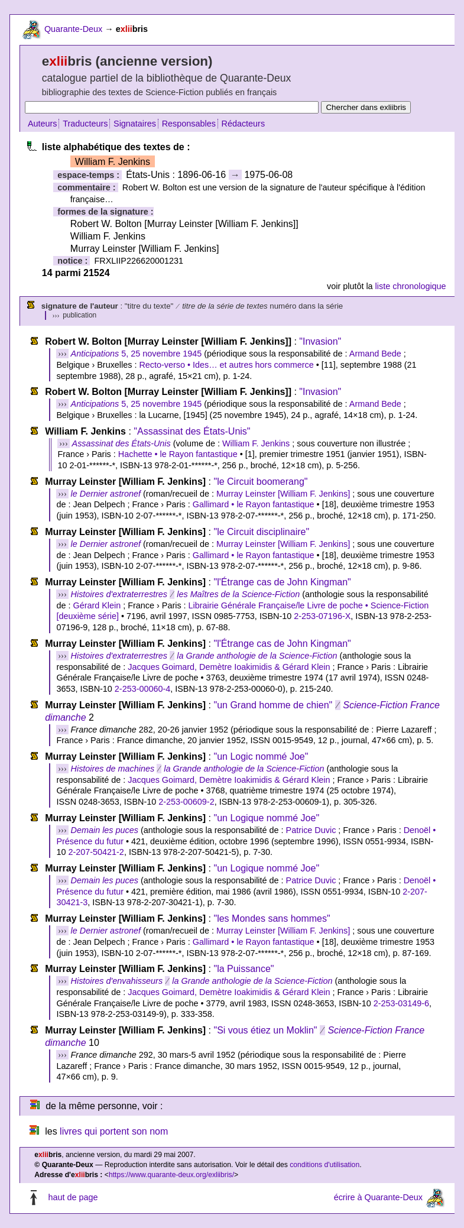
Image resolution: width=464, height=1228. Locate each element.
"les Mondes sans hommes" (271, 918)
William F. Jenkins (256, 443)
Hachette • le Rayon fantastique (178, 454)
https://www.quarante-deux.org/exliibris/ (171, 1175)
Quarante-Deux (73, 29)
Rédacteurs (243, 123)
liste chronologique (410, 286)
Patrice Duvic (311, 830)
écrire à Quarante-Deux (378, 1197)
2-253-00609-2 (186, 801)
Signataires (134, 123)
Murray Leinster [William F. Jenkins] (283, 493)
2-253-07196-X (322, 616)
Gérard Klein (97, 605)
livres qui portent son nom (114, 1131)
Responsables (189, 123)
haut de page (73, 1197)
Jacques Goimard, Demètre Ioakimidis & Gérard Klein (229, 667)
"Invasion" (320, 341)
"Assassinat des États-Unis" (192, 431)
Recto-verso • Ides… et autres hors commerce (226, 365)
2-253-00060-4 (142, 689)
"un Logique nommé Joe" (266, 818)
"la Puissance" (243, 969)
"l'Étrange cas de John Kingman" (282, 582)
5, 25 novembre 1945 (136, 353)
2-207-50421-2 (96, 852)
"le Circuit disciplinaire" (261, 532)
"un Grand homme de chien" (272, 705)
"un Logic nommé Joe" (260, 756)
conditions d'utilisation (324, 1165)
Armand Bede (375, 353)
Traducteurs (85, 123)
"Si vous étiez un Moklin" (265, 1030)
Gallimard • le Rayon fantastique (253, 504)
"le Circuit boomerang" (260, 482)
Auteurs (42, 123)
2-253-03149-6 (401, 1003)
